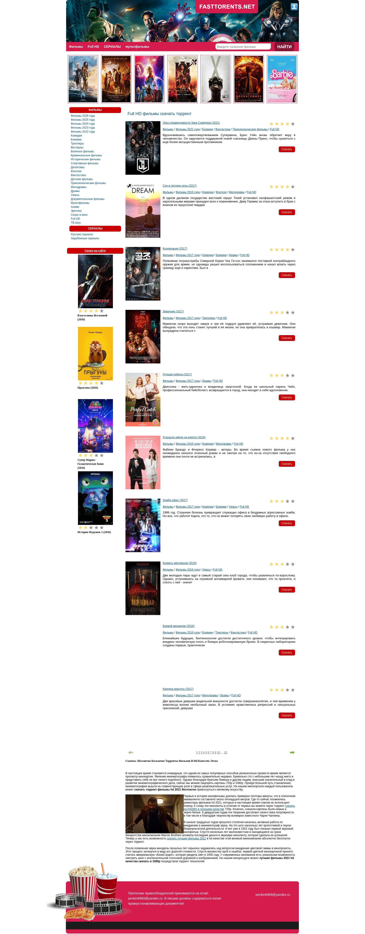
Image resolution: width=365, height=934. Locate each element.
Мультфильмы (80, 203)
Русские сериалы (82, 234)
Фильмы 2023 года (83, 127)
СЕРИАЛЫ (113, 46)
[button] (287, 149)
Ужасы (75, 195)
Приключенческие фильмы (88, 183)
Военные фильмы (82, 151)
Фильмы (76, 46)
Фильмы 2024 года (83, 123)
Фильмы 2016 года (188, 192)
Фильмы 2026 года (83, 115)
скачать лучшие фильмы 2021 (186, 838)
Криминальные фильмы (86, 155)
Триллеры (77, 143)
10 (218, 752)
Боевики (76, 139)
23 (225, 752)
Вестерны (77, 147)
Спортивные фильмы (84, 163)
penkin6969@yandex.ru (273, 894)
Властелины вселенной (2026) (92, 317)
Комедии (76, 135)
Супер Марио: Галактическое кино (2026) (91, 463)
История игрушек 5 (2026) (94, 532)
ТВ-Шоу (76, 222)
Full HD (94, 46)
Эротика (76, 210)
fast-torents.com (227, 7)
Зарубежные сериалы (85, 238)
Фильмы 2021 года (188, 129)
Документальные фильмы (88, 199)
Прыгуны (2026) (88, 387)
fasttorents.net (272, 886)
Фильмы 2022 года (83, 131)
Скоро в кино (79, 214)
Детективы (77, 167)
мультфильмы (139, 46)
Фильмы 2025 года (83, 119)
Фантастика (78, 175)
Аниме (75, 207)
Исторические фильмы (86, 159)
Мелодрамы (78, 187)
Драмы (75, 191)
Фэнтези (76, 171)
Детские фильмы (82, 179)
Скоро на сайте (95, 250)
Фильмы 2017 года (188, 255)
